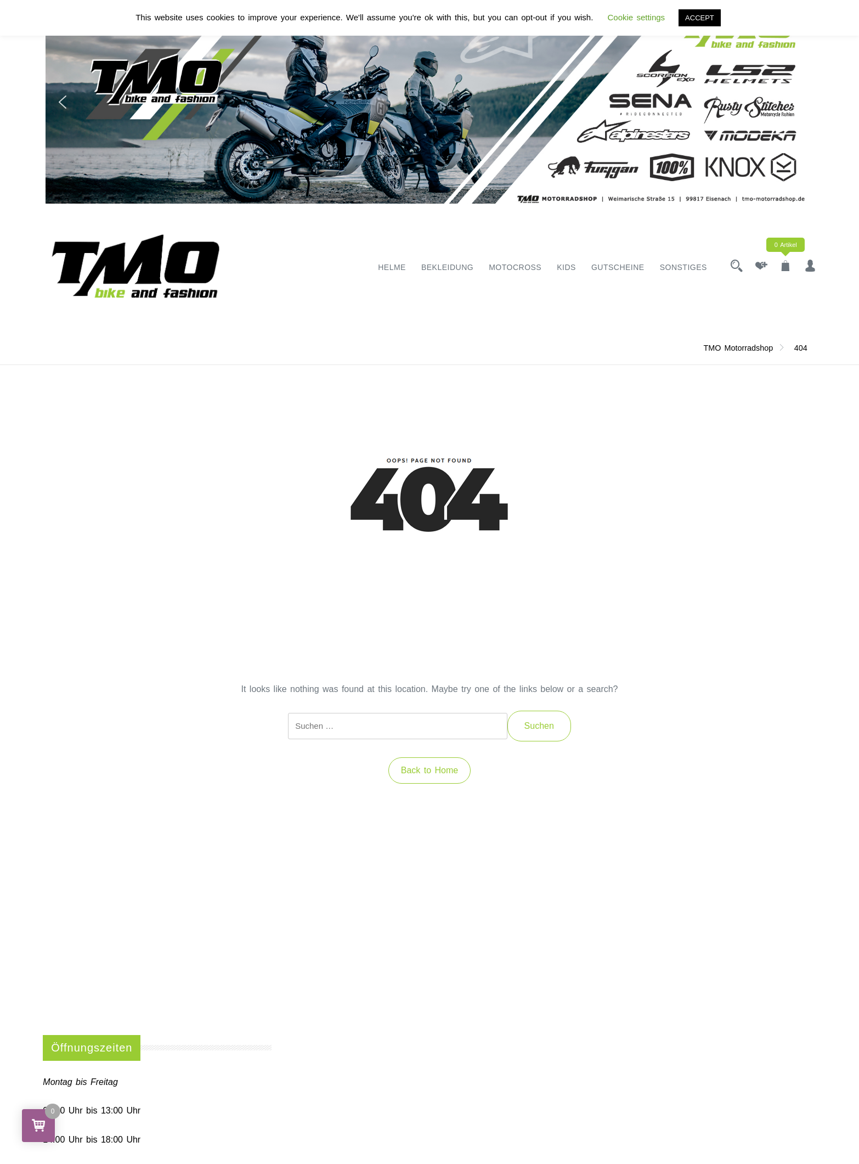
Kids (566, 267)
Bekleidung (447, 267)
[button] (62, 102)
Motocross (515, 267)
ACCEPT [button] (699, 18)
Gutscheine (618, 267)
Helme (392, 267)
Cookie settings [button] (636, 17)
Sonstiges (683, 267)
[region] (429, 102)
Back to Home (429, 770)
